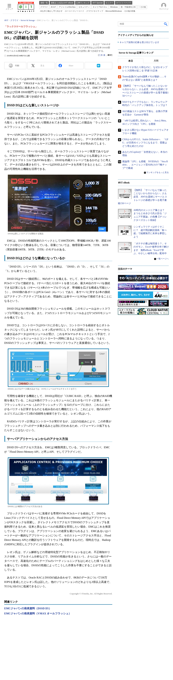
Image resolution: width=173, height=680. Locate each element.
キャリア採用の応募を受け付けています (139, 42)
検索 (165, 24)
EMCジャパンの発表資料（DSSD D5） (27, 608)
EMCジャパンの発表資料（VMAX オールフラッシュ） (37, 613)
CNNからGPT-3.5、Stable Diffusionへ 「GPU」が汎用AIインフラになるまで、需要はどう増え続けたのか (145, 142)
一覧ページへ (163, 259)
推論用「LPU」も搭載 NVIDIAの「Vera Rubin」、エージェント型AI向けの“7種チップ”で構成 (145, 164)
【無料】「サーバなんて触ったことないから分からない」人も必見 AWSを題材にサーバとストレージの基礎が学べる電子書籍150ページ (142, 197)
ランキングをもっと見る (157, 172)
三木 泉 (102, 55)
